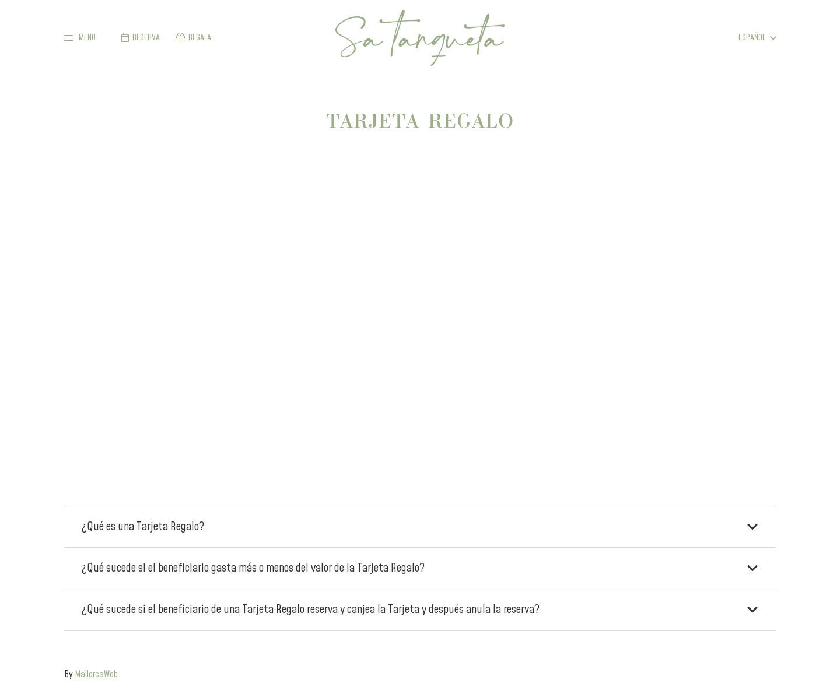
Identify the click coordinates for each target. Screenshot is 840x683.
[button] (80, 37)
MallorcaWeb (96, 674)
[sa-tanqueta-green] (420, 38)
